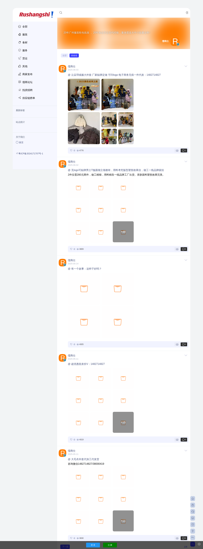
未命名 (74, 55)
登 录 (93, 545)
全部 (64, 55)
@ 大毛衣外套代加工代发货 (83, 459)
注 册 (110, 545)
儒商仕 (71, 66)
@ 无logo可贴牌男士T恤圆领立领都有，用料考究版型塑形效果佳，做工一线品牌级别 (116, 170)
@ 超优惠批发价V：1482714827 (86, 364)
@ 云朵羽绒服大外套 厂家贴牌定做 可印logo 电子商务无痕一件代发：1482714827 (114, 75)
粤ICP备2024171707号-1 (29, 153)
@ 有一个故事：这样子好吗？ (85, 268)
